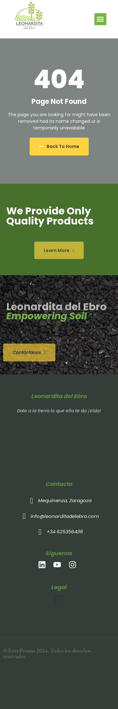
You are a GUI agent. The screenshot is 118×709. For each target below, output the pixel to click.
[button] (100, 19)
